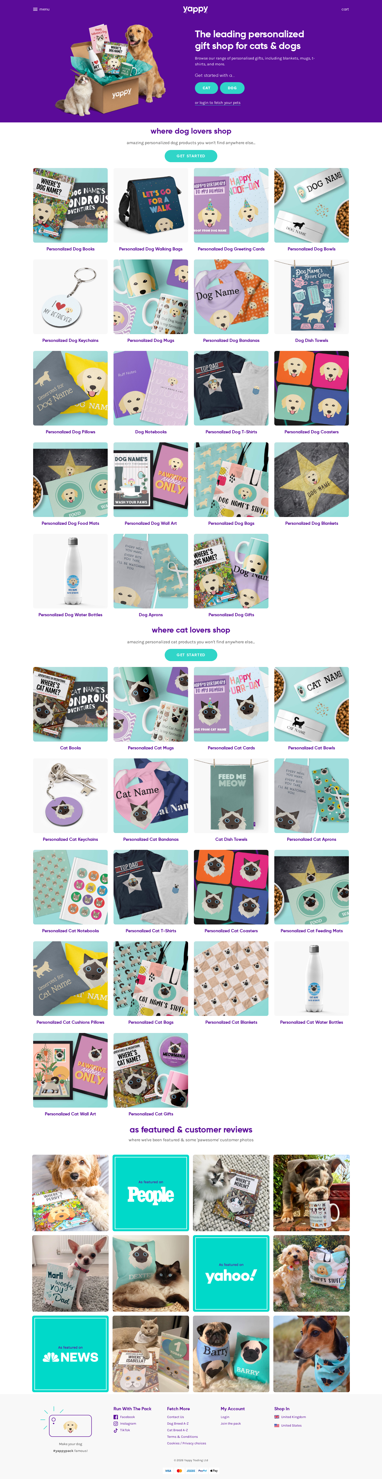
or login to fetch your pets (217, 102)
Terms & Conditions (182, 1437)
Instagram (125, 1423)
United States (288, 1425)
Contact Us (175, 1417)
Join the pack (231, 1423)
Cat (206, 88)
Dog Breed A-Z (178, 1423)
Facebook (124, 1417)
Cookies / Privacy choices (186, 1443)
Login (225, 1417)
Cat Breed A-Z (177, 1430)
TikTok (122, 1430)
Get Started (191, 156)
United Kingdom (290, 1417)
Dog (232, 88)
